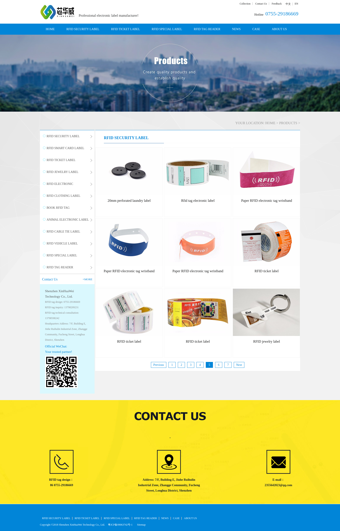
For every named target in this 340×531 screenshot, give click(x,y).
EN (296, 3)
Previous (158, 364)
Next (239, 364)
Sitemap (140, 524)
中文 (288, 3)
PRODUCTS (288, 123)
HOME (50, 29)
